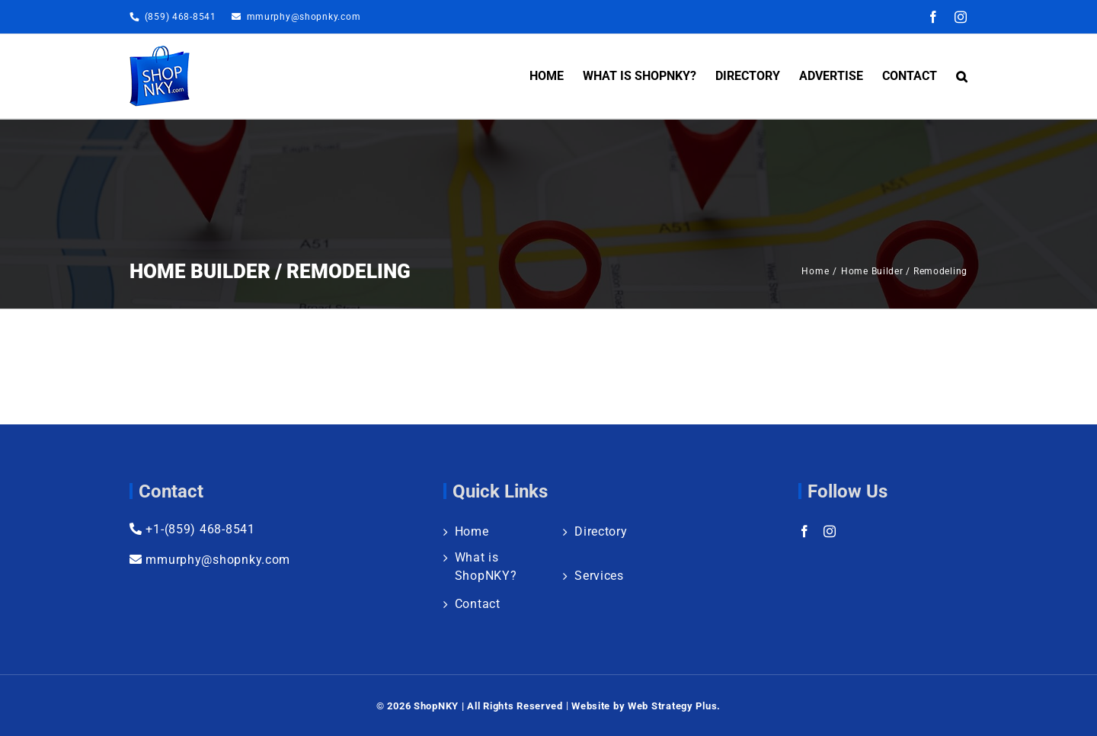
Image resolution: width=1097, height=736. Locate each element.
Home (472, 531)
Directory (600, 531)
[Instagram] (830, 531)
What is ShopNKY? (486, 566)
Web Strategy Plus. (674, 706)
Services (599, 575)
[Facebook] (804, 531)
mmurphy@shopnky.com (304, 16)
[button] (961, 76)
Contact (478, 604)
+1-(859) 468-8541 (192, 529)
